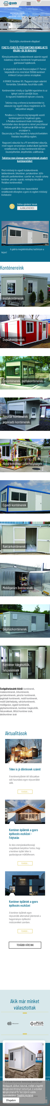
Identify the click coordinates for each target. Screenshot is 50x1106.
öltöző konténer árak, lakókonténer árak (16, 712)
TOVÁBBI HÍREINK (25, 945)
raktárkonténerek (26, 701)
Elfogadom (11, 1100)
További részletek (25, 1095)
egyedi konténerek (20, 704)
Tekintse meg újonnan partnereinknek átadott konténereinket (25, 159)
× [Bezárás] (43, 1051)
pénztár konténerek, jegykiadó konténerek (18, 696)
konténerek (28, 688)
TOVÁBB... (25, 791)
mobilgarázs (5, 704)
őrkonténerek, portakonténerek (14, 693)
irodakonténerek (7, 691)
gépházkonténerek (8, 707)
